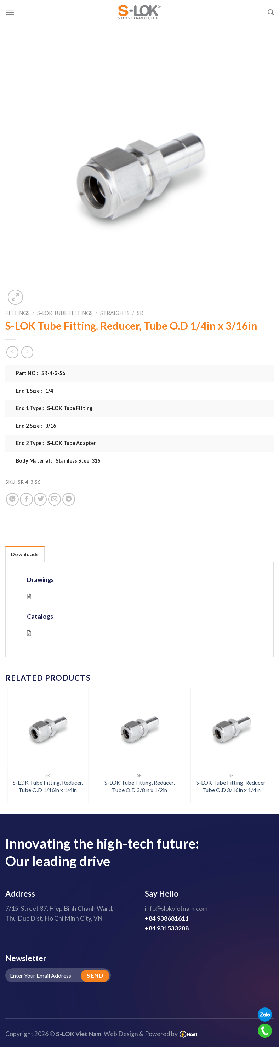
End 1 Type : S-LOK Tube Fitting (54, 408)
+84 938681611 (167, 918)
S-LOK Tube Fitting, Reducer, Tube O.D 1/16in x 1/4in (48, 786)
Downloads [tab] (25, 554)
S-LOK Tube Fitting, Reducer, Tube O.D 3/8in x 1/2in (139, 786)
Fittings (17, 313)
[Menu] (10, 12)
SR (140, 313)
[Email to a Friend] (54, 499)
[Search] (271, 12)
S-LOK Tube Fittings (65, 313)
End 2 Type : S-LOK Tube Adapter (56, 443)
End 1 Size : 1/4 (34, 391)
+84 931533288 (167, 928)
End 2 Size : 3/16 (36, 426)
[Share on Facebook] (26, 499)
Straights (115, 313)
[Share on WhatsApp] (12, 499)
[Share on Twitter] (40, 499)
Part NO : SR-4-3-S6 (40, 373)
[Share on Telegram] (68, 499)
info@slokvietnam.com (176, 908)
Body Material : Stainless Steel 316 (58, 461)
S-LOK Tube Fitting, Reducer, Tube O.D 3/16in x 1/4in (231, 786)
